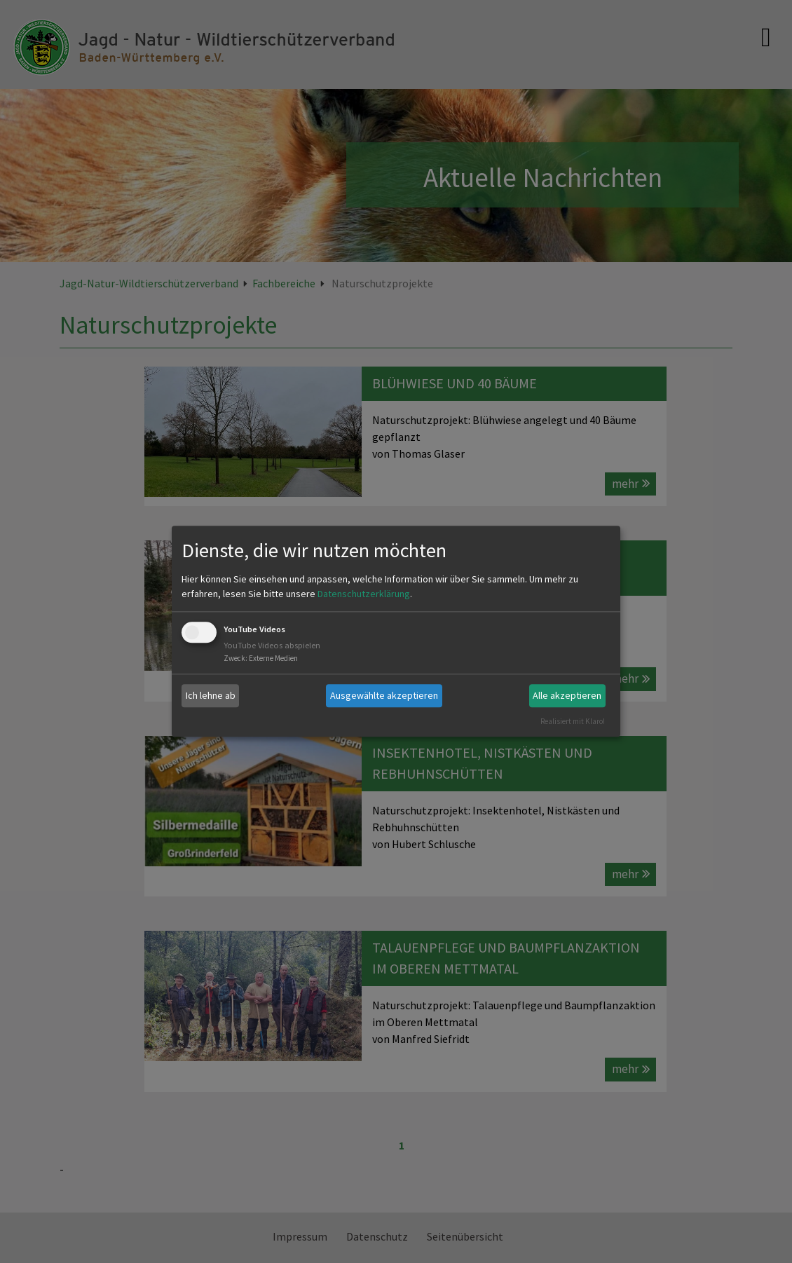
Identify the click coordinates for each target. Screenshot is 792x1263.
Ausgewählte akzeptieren (384, 695)
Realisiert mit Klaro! (572, 721)
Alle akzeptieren (567, 695)
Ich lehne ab (210, 695)
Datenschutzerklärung (364, 593)
